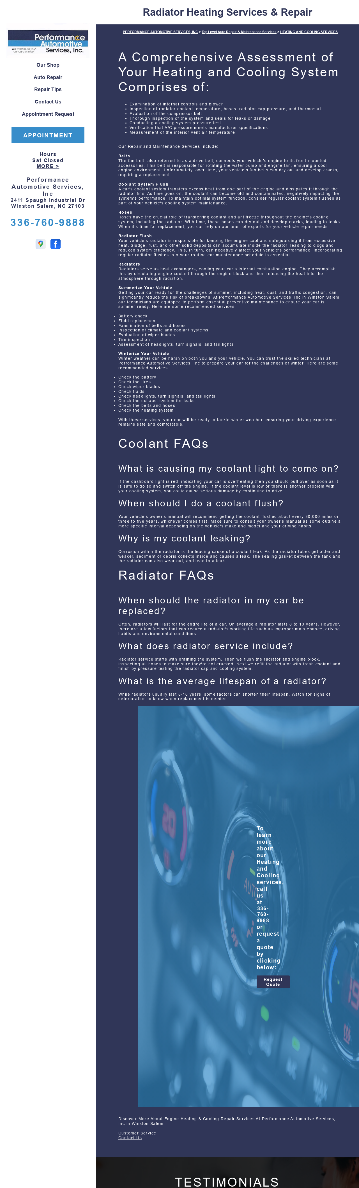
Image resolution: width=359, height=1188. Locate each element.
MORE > (48, 166)
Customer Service (137, 1133)
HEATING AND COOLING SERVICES (309, 32)
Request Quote (273, 982)
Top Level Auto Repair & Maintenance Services (239, 32)
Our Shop (47, 65)
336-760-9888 (47, 222)
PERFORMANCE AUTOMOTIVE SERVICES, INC (160, 32)
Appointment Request (48, 114)
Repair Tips (48, 89)
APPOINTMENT (48, 135)
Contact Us (48, 102)
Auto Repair (48, 77)
